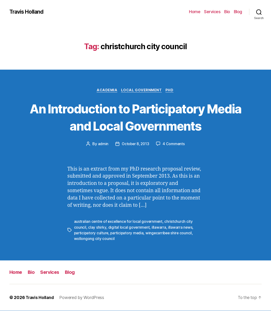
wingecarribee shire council (171, 233)
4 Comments (174, 144)
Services (212, 11)
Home (194, 11)
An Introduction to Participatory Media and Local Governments (135, 117)
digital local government (129, 227)
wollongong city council (94, 239)
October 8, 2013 (135, 144)
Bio (227, 11)
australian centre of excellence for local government (119, 222)
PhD (171, 90)
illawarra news (180, 227)
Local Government (142, 90)
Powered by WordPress (83, 297)
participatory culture (91, 233)
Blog (238, 11)
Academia (106, 90)
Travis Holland (27, 12)
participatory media (128, 233)
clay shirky (97, 227)
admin (102, 144)
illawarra (159, 227)
